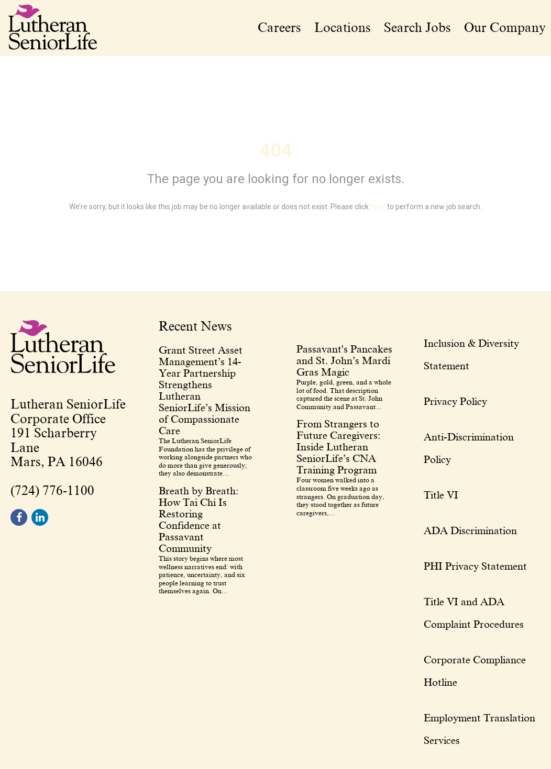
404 (275, 151)
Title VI (441, 495)
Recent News (195, 327)
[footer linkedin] (39, 517)
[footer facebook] (18, 517)
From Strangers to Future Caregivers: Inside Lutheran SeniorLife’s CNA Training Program (338, 447)
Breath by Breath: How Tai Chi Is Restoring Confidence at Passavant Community (198, 519)
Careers (279, 27)
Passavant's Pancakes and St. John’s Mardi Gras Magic (344, 360)
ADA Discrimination (470, 530)
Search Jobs (417, 27)
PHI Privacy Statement (475, 566)
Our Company (505, 27)
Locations (342, 27)
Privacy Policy (455, 401)
